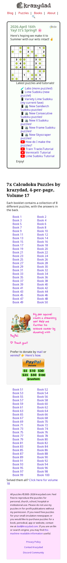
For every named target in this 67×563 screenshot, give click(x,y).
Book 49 (18, 302)
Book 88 (42, 454)
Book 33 (18, 274)
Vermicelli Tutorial (38, 152)
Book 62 (42, 407)
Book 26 (42, 259)
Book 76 (42, 432)
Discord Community (33, 552)
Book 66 (42, 414)
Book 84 (42, 446)
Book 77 (18, 436)
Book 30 (42, 267)
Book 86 (42, 450)
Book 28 (42, 263)
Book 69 (18, 422)
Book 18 (42, 245)
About (51, 13)
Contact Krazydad (33, 547)
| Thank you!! (19, 343)
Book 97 (18, 471)
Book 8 (41, 227)
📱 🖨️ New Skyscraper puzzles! (36, 136)
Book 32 (42, 270)
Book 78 (42, 436)
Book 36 (42, 277)
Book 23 (18, 256)
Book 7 (17, 227)
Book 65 (18, 414)
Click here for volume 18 (32, 482)
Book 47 (18, 299)
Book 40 (42, 284)
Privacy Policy (33, 541)
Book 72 (42, 425)
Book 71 (18, 425)
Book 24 (42, 256)
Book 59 (18, 404)
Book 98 (42, 471)
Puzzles (23, 13)
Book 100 (43, 475)
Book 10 (42, 231)
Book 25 (18, 259)
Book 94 (42, 464)
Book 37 (18, 281)
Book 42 (42, 288)
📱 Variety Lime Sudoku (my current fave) (37, 101)
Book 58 (42, 400)
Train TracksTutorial (39, 149)
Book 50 (42, 302)
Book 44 (42, 292)
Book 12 (42, 235)
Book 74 (42, 429)
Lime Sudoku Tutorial (40, 156)
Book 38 (42, 281)
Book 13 (18, 238)
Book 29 (18, 267)
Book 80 (42, 439)
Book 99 (18, 475)
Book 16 (42, 242)
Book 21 (18, 252)
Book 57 (18, 400)
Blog (10, 13)
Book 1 (17, 217)
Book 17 (18, 245)
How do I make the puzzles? (36, 143)
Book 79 (18, 439)
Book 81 (18, 443)
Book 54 (42, 393)
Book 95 (18, 468)
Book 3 (17, 220)
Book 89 (18, 457)
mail (40, 352)
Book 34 (42, 274)
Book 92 (42, 461)
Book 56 (42, 397)
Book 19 (18, 249)
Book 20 (42, 249)
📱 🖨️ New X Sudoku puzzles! (34, 122)
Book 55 (18, 397)
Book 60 (42, 404)
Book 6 (41, 224)
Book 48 (42, 299)
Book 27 (18, 263)
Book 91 (18, 461)
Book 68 (42, 418)
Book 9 (17, 231)
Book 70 (42, 422)
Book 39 (18, 284)
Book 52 (42, 389)
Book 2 (41, 217)
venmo (14, 355)
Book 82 (42, 443)
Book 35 (18, 277)
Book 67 (18, 418)
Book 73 (18, 429)
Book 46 (42, 295)
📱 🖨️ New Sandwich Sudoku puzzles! (35, 108)
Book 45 (18, 295)
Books (38, 13)
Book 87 (18, 454)
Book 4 (41, 220)
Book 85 (18, 450)
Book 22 (42, 252)
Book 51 (18, 389)
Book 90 (42, 457)
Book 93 (18, 464)
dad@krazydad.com (27, 526)
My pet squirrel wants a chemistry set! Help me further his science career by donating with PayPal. (33, 325)
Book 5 (17, 224)
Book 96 (42, 468)
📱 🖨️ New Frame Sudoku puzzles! (38, 129)
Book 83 (18, 446)
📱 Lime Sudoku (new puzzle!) (35, 93)
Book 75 (18, 432)
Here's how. (33, 355)
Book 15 (18, 242)
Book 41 (18, 288)
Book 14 (42, 238)
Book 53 (18, 393)
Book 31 (18, 270)
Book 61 (18, 407)
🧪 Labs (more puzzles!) (36, 88)
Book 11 (18, 235)
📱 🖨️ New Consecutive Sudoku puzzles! (36, 115)
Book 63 (18, 411)
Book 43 (18, 292)
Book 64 (42, 411)
